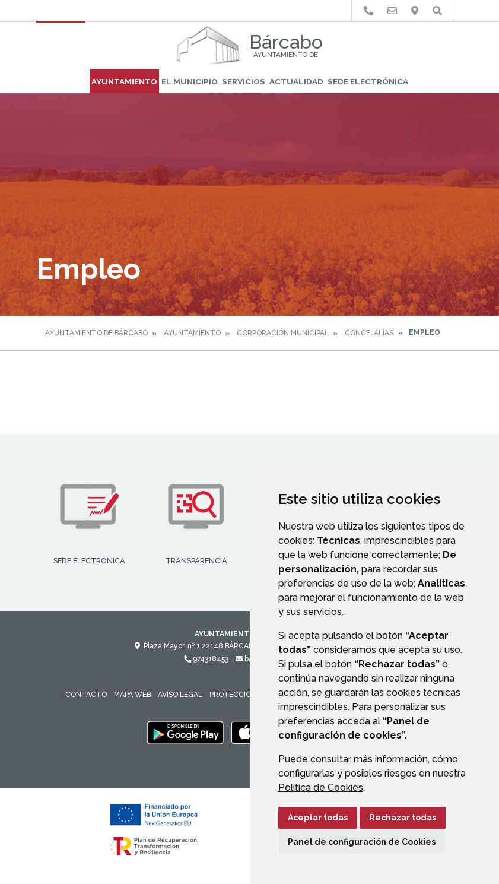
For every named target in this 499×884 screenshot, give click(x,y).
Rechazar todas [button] (402, 817)
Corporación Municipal (283, 333)
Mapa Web (132, 694)
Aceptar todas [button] (318, 817)
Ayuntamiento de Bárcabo (96, 333)
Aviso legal (180, 694)
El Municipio (189, 81)
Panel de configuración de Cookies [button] (362, 842)
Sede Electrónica (368, 81)
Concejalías (369, 333)
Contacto (86, 694)
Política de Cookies (320, 787)
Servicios (243, 81)
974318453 (206, 659)
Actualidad (296, 81)
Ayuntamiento (124, 81)
